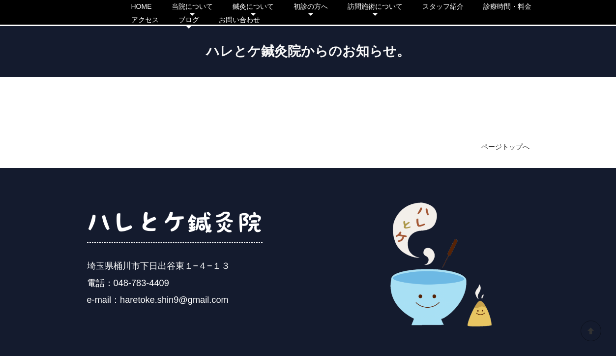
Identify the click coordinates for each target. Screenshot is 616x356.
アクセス (145, 20)
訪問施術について (375, 6)
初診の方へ (310, 6)
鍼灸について (253, 6)
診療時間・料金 (507, 6)
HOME (141, 6)
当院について (192, 6)
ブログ (188, 20)
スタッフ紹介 (443, 6)
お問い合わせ (239, 20)
